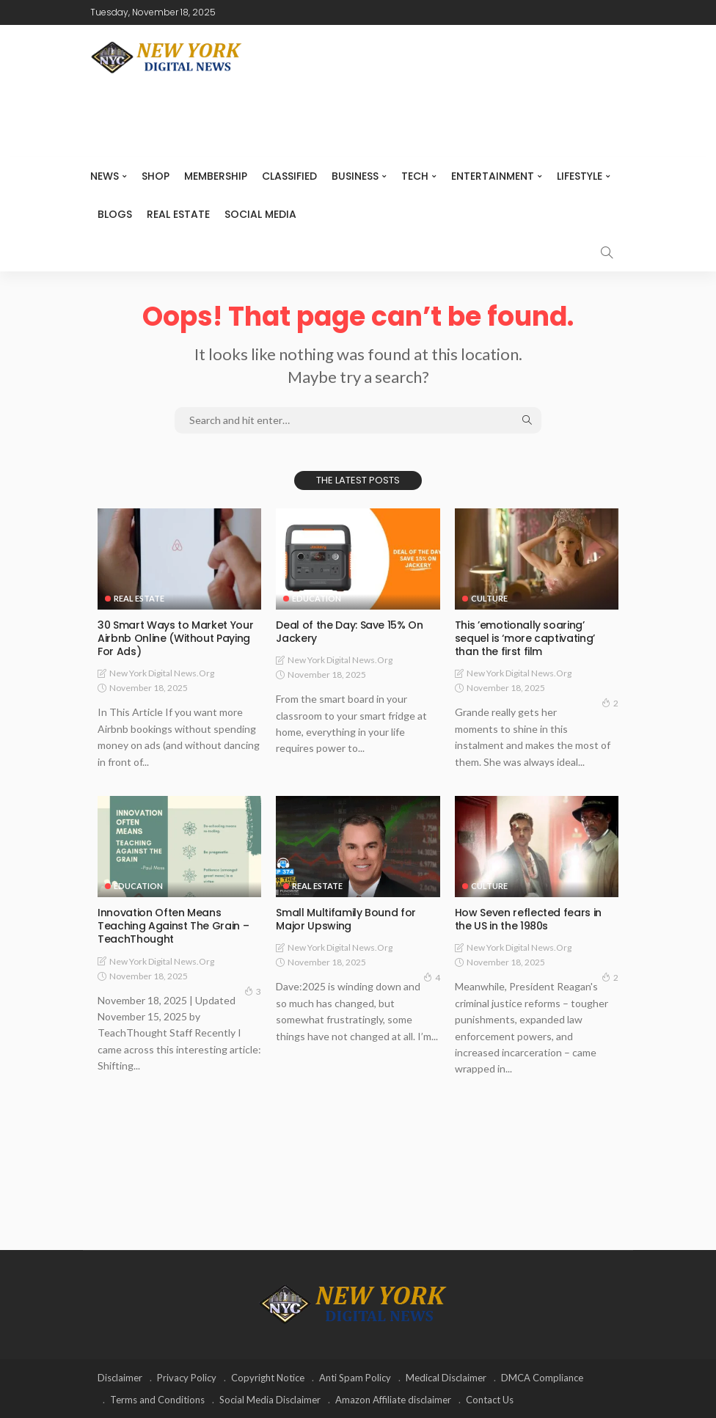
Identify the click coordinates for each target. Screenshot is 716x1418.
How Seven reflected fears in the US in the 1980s (528, 919)
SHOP (155, 176)
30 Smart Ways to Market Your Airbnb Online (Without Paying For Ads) (175, 638)
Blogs (115, 214)
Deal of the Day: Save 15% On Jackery (349, 632)
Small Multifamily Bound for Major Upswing (346, 919)
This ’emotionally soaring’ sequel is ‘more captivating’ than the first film (525, 638)
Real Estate (178, 214)
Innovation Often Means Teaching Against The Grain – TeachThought (173, 925)
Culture (489, 598)
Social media (260, 214)
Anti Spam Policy (355, 1378)
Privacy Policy (186, 1378)
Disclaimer (120, 1378)
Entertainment (492, 176)
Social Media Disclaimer (270, 1400)
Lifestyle (579, 176)
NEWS (104, 176)
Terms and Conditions (157, 1400)
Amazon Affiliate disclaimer (393, 1400)
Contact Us (490, 1400)
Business (355, 176)
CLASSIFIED (289, 176)
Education (316, 598)
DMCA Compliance (542, 1378)
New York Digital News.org (161, 673)
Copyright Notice (267, 1378)
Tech (414, 176)
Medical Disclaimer (446, 1378)
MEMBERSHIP (215, 176)
